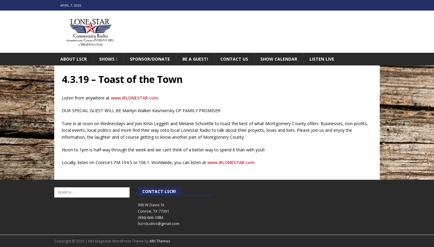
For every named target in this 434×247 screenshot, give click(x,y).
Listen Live (322, 59)
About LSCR (73, 59)
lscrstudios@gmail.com (158, 223)
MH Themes (160, 241)
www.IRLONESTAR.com (134, 98)
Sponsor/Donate (150, 59)
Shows (107, 59)
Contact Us (234, 59)
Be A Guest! (195, 59)
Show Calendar (278, 59)
